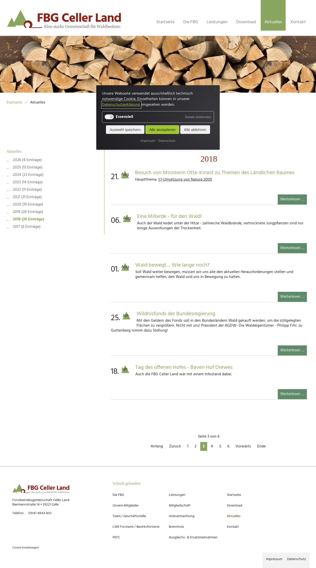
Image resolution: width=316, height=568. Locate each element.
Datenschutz (296, 559)
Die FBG (190, 22)
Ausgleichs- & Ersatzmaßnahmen (193, 537)
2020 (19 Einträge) (28, 204)
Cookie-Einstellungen (25, 547)
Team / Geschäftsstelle (129, 516)
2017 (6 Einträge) (26, 227)
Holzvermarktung (182, 516)
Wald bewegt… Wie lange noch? (172, 265)
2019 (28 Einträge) (28, 212)
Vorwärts (243, 446)
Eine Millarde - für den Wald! (169, 216)
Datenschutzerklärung (121, 105)
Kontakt (298, 22)
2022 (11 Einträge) (27, 190)
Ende (261, 446)
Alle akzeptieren (162, 129)
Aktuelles (13, 151)
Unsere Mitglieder (126, 505)
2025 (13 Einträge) (27, 167)
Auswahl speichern (125, 129)
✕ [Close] (215, 89)
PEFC (116, 537)
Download (246, 22)
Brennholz (176, 527)
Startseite (165, 22)
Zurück (175, 446)
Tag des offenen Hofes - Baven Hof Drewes (184, 367)
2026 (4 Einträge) (27, 160)
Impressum (274, 559)
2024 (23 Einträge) (28, 175)
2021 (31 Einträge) (27, 197)
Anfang (157, 446)
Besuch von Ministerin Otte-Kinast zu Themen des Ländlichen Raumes (215, 172)
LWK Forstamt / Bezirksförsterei (136, 527)
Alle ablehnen (195, 129)
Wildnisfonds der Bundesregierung (176, 314)
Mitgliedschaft (179, 505)
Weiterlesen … (293, 200)
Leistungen (217, 22)
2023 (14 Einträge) (28, 182)
